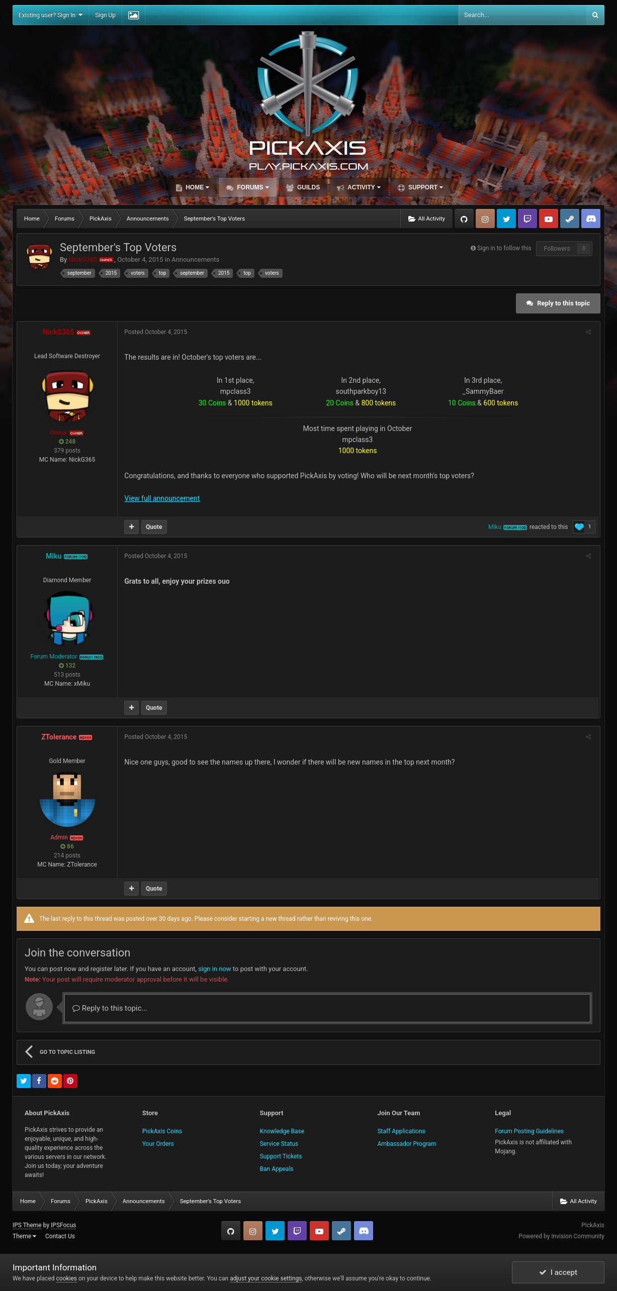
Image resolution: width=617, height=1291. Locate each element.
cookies (66, 1278)
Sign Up (105, 15)
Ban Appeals (277, 1168)
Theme (24, 1236)
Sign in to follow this (504, 248)
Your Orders (158, 1143)
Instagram (485, 218)
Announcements (195, 259)
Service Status (279, 1143)
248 (67, 441)
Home (196, 187)
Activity (363, 187)
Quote (155, 526)
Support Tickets (281, 1156)
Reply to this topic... (109, 1008)
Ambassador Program (406, 1143)
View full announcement (163, 498)
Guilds (308, 187)
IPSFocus (63, 1225)
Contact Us (60, 1236)
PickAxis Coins (162, 1131)
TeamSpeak (590, 218)
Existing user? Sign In (50, 15)
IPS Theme (27, 1225)
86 (67, 846)
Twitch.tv (527, 218)
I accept (558, 1272)
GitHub (464, 218)
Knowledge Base (282, 1131)
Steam (569, 218)
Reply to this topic (563, 303)
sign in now (214, 969)
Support (425, 187)
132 (67, 665)
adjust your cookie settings (266, 1278)
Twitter (506, 218)
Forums (252, 187)
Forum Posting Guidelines (529, 1131)
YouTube (548, 218)
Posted (156, 332)
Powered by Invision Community (561, 1236)
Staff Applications (401, 1131)
